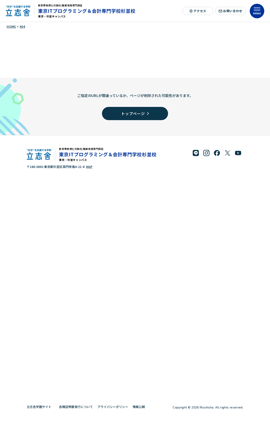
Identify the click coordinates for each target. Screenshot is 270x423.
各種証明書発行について (76, 406)
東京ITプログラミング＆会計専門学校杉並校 (86, 10)
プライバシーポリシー (112, 406)
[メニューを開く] (257, 11)
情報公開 (140, 406)
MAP (89, 166)
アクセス (197, 11)
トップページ (135, 113)
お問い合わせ (230, 11)
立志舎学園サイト (41, 406)
